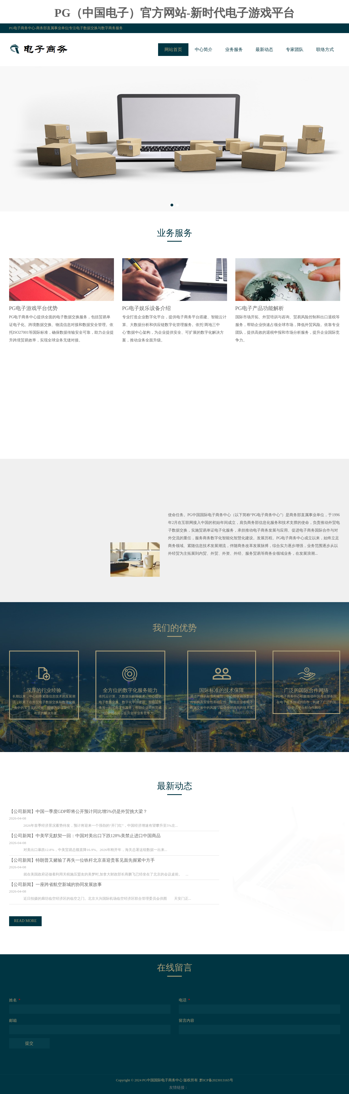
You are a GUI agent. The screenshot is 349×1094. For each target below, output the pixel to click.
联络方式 (325, 49)
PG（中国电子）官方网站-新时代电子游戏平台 (174, 13)
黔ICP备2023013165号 (216, 1080)
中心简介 (203, 49)
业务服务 (234, 49)
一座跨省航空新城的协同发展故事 (63, 884)
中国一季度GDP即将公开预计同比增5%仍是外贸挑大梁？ (86, 811)
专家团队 (294, 49)
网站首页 (173, 49)
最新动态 (264, 49)
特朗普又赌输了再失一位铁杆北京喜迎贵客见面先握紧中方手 (90, 860)
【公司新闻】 (17, 811)
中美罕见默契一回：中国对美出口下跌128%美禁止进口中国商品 (92, 835)
